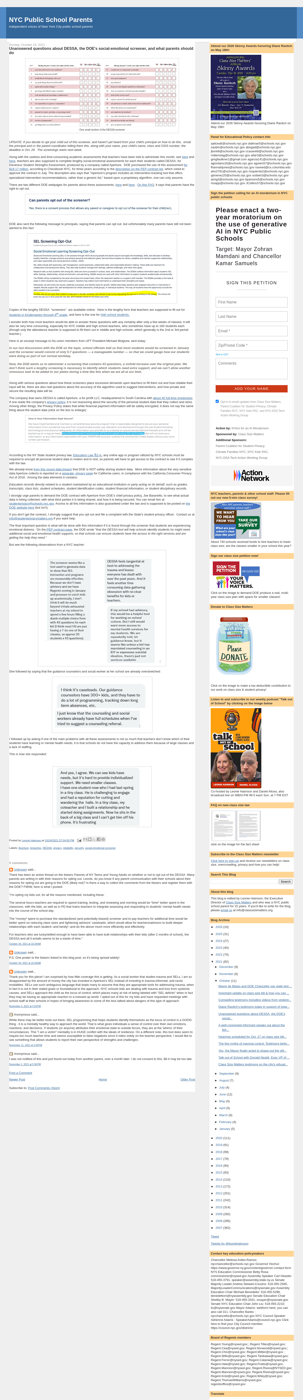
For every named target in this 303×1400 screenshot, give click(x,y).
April (222, 1108)
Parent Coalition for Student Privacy (240, 446)
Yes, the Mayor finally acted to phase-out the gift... (252, 1050)
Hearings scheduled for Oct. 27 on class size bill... (252, 1036)
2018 (219, 1152)
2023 (219, 947)
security (79, 848)
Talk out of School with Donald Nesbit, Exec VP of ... (254, 1057)
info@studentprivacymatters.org (31, 519)
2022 (219, 954)
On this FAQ (145, 185)
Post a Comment (20, 1073)
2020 (219, 1138)
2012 (219, 1193)
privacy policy (56, 402)
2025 (219, 934)
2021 (219, 961)
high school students (115, 315)
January (225, 1129)
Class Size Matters (251, 434)
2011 (219, 1200)
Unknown (20, 870)
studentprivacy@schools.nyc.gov (31, 504)
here (185, 157)
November (226, 974)
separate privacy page (77, 474)
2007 (219, 1228)
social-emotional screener (100, 848)
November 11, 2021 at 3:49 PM (25, 1045)
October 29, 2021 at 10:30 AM (25, 963)
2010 (219, 1207)
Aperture (23, 848)
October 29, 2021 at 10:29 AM (25, 944)
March (224, 1115)
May (222, 1101)
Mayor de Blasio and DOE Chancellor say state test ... (255, 986)
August (224, 1080)
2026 (219, 927)
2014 (219, 1179)
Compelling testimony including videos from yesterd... (254, 1000)
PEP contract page (59, 530)
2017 (219, 1159)
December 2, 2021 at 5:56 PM (25, 1065)
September (227, 1073)
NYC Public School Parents (51, 19)
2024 (219, 941)
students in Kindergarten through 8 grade (38, 315)
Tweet (215, 1236)
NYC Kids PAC (258, 452)
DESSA (47, 848)
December (226, 967)
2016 (219, 1165)
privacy (57, 848)
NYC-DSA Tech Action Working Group (241, 458)
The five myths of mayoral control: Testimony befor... (254, 1043)
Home (103, 1080)
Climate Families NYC (231, 452)
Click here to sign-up (225, 861)
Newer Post (17, 1080)
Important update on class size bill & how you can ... (253, 993)
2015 (219, 1172)
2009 (219, 1214)
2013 (219, 1186)
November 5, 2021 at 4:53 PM (25, 1006)
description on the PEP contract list (139, 169)
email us (226, 910)
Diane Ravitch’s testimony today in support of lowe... (254, 1007)
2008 (219, 1221)
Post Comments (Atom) (44, 1088)
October (225, 981)
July (222, 1087)
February (225, 1122)
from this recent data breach (53, 470)
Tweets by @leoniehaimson (229, 1243)
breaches (35, 848)
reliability (68, 848)
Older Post (188, 1080)
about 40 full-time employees (172, 398)
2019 (219, 1145)
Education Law (83, 455)
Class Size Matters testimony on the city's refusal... (253, 1064)
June (223, 1094)
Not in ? (222, 354)
